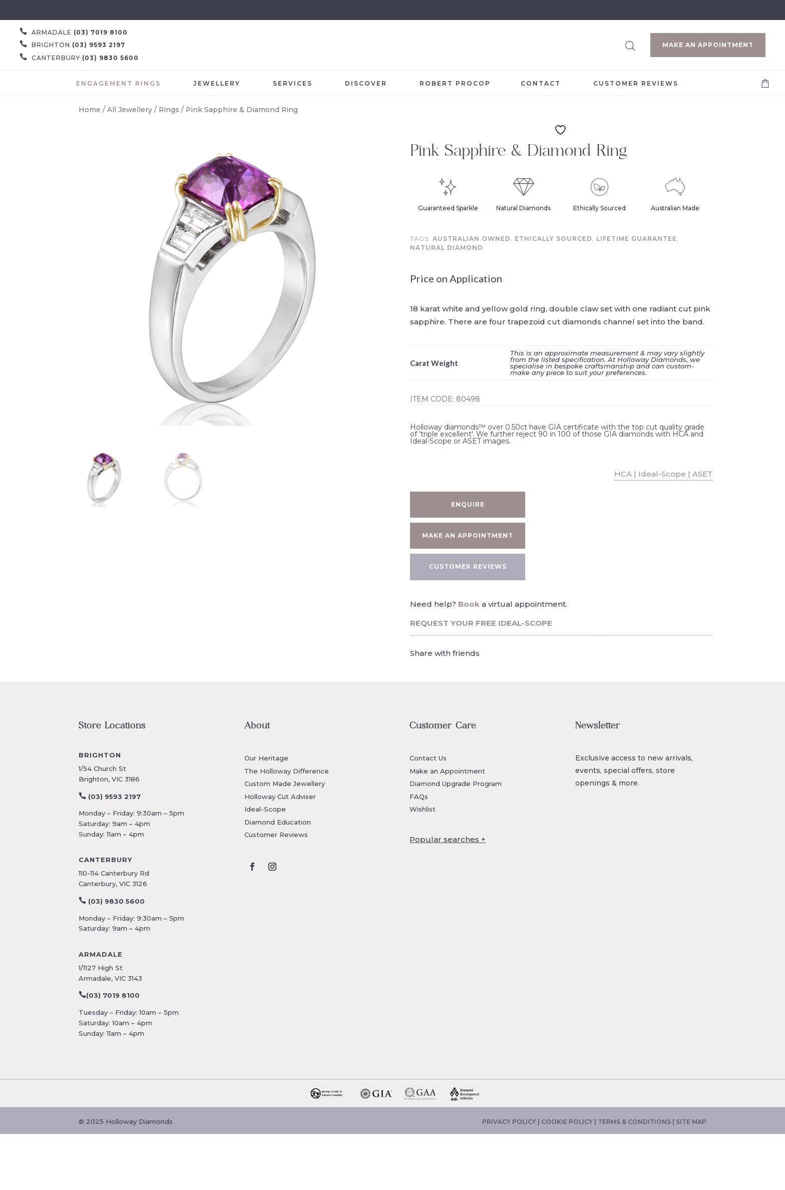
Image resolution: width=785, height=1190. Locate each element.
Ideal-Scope (265, 809)
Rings (169, 110)
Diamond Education (277, 822)
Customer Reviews (276, 835)
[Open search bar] (630, 44)
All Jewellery (129, 110)
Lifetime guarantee (636, 238)
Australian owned (472, 238)
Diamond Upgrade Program (456, 783)
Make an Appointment (707, 45)
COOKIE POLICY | (569, 1121)
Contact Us (428, 758)
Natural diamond (446, 247)
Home (90, 110)
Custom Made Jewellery (284, 783)
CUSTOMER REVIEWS (468, 566)
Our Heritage (266, 758)
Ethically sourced (553, 238)
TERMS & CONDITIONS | (637, 1121)
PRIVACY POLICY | (511, 1121)
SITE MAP (691, 1121)
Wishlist (423, 809)
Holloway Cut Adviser (280, 796)
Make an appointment (467, 535)
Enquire (468, 504)
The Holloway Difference (286, 771)
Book (469, 604)
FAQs (419, 796)
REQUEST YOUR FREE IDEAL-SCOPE (481, 623)
